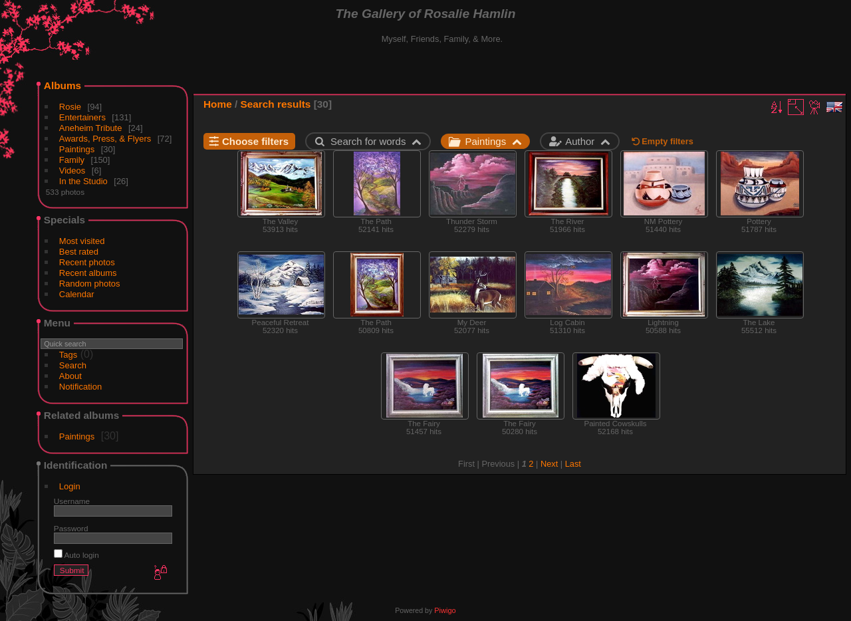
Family (71, 160)
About (70, 376)
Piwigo (444, 610)
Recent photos (87, 262)
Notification (80, 387)
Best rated (78, 252)
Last (573, 464)
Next (549, 464)
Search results (276, 104)
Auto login (76, 555)
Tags (68, 355)
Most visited (82, 241)
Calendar (76, 294)
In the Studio (83, 181)
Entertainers (82, 117)
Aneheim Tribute (90, 128)
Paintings (76, 149)
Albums (62, 85)
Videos (72, 171)
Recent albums (88, 273)
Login (69, 486)
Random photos (89, 284)
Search (72, 365)
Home (217, 104)
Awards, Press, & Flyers (105, 139)
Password (71, 528)
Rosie (70, 107)
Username (72, 501)
